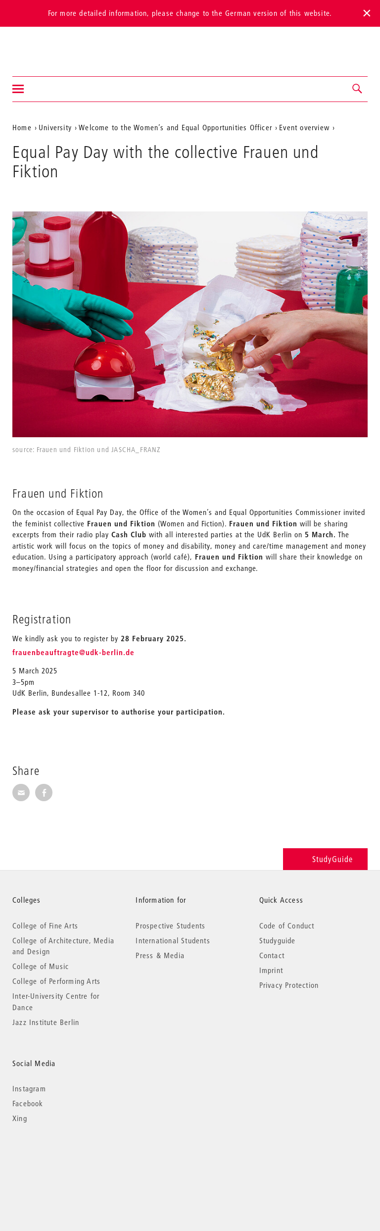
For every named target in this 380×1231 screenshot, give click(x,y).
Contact (272, 955)
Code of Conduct (287, 925)
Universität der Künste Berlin (51, 45)
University (55, 127)
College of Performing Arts (56, 981)
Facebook (28, 1103)
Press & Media (160, 955)
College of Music (40, 966)
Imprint (271, 970)
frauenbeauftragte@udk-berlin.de (73, 652)
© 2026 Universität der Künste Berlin (64, 1160)
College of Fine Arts (45, 925)
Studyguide (277, 940)
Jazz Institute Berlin (45, 1022)
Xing (19, 1118)
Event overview (304, 127)
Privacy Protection (289, 985)
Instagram (29, 1088)
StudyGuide (325, 859)
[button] (358, 89)
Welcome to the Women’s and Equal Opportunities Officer (175, 127)
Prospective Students (170, 925)
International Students (173, 940)
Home (22, 127)
